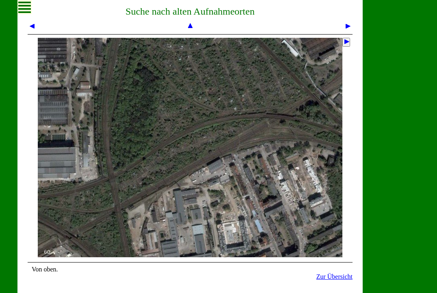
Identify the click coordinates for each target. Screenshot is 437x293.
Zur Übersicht (334, 276)
